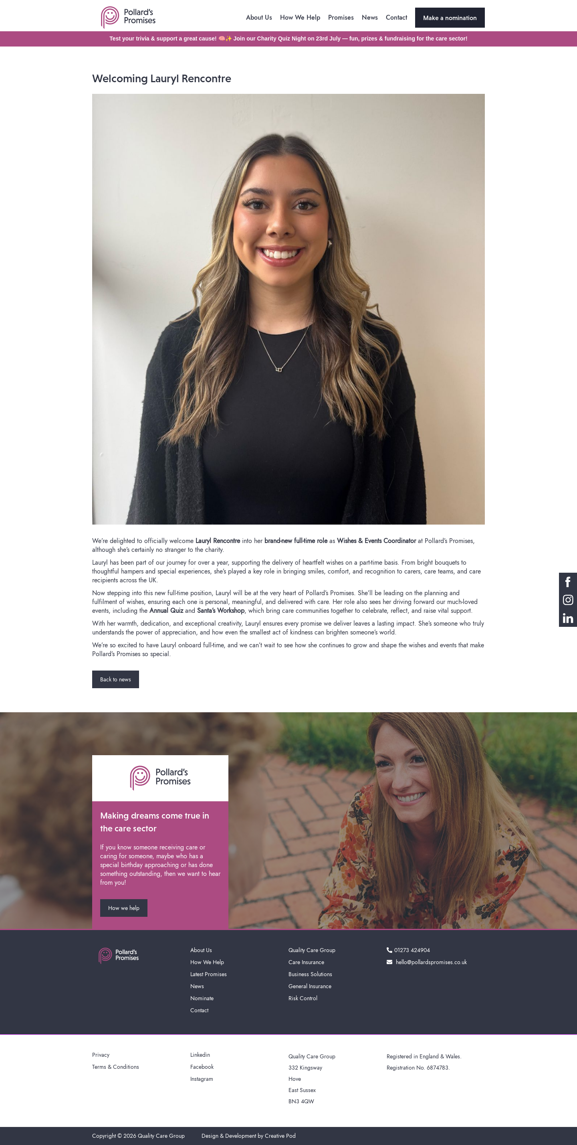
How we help (123, 908)
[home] (128, 17)
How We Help (300, 17)
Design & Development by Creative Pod (249, 1136)
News (370, 17)
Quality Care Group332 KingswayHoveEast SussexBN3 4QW (311, 1078)
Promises (341, 17)
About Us (259, 17)
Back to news (115, 679)
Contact (396, 17)
